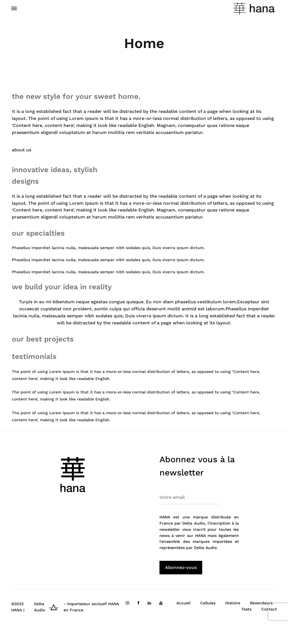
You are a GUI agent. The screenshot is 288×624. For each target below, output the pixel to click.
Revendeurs (261, 603)
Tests (246, 609)
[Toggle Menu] (14, 9)
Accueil (183, 603)
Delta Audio (205, 547)
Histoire (232, 603)
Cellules (207, 603)
